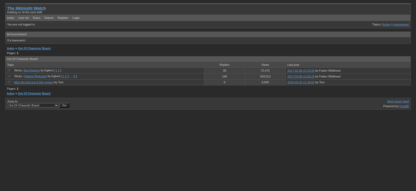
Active (386, 24)
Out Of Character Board (34, 48)
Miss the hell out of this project (33, 82)
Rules (36, 17)
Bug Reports (32, 70)
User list (23, 17)
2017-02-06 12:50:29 (300, 76)
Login (76, 17)
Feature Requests (35, 76)
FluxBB (404, 106)
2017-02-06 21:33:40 (300, 70)
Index (10, 17)
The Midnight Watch (26, 8)
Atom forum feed (398, 101)
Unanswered (400, 24)
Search (49, 17)
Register (63, 17)
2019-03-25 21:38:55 (300, 82)
